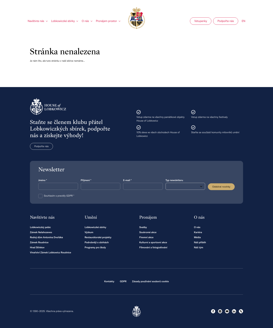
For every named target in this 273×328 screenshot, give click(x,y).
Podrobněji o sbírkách (97, 242)
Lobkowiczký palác (40, 227)
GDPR (123, 281)
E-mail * (127, 180)
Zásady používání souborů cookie (150, 281)
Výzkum (89, 232)
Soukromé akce (148, 232)
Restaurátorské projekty (98, 237)
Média (197, 237)
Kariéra (198, 232)
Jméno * (42, 180)
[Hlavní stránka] (136, 18)
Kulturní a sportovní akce (153, 242)
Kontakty (109, 281)
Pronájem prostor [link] (106, 21)
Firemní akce (146, 237)
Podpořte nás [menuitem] (225, 21)
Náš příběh (200, 242)
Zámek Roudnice (39, 242)
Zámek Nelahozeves (41, 232)
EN (243, 21)
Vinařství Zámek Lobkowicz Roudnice (50, 252)
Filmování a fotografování (153, 247)
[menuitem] (38, 21)
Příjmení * (86, 180)
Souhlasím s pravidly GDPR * (59, 195)
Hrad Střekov (37, 247)
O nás (197, 227)
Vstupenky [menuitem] (200, 21)
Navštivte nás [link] (36, 21)
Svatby (143, 227)
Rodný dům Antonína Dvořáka (46, 237)
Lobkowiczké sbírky (95, 227)
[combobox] (185, 186)
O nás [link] (85, 21)
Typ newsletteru (174, 180)
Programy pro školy (95, 247)
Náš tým (198, 247)
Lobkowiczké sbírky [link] (63, 21)
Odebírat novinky (221, 186)
